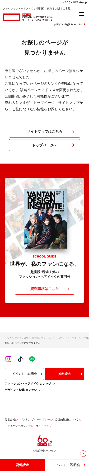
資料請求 (71, 374)
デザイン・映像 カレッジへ (70, 24)
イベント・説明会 (27, 374)
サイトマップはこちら (51, 132)
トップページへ (54, 145)
